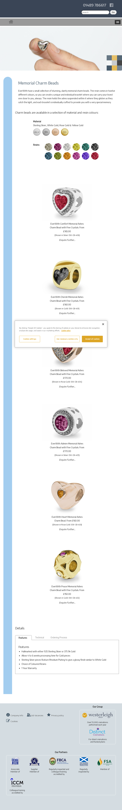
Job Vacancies (37, 715)
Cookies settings (29, 339)
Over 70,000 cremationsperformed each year (97, 723)
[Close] (103, 324)
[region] (61, 333)
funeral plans (99, 742)
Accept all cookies (92, 339)
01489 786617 (94, 5)
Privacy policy (57, 715)
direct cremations (99, 739)
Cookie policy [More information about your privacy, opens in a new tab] (66, 330)
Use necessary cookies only (67, 339)
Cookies (14, 721)
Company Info (17, 715)
